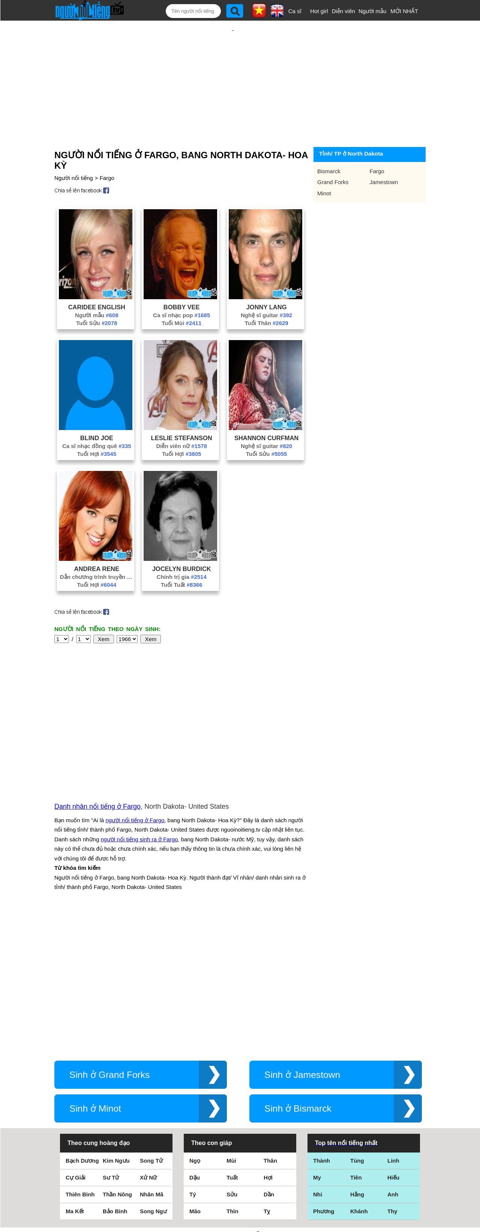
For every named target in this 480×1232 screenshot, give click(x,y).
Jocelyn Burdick (181, 544)
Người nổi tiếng (73, 153)
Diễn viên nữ (181, 421)
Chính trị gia (182, 552)
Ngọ (194, 1024)
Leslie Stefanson (181, 413)
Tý (192, 1057)
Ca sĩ (295, 11)
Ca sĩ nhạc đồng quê (96, 421)
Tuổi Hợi (96, 429)
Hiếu (393, 1040)
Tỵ (267, 1074)
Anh (392, 1057)
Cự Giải (76, 1040)
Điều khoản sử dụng (239, 1151)
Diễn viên (343, 11)
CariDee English (96, 282)
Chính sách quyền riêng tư (240, 1190)
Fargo (107, 153)
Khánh (359, 1074)
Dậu (194, 1040)
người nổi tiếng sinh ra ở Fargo (139, 758)
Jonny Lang (266, 282)
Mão (195, 1074)
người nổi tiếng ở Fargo (135, 739)
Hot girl (319, 11)
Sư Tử (111, 1040)
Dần (269, 1057)
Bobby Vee (182, 282)
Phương (323, 1074)
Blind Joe (96, 413)
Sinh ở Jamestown (302, 938)
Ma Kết (75, 1074)
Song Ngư (153, 1074)
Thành (321, 1024)
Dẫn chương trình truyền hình (97, 552)
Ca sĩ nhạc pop (181, 291)
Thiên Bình (80, 1057)
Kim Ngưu (116, 1024)
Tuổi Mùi (181, 298)
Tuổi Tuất (181, 560)
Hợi (268, 1040)
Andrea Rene (96, 544)
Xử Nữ (148, 1040)
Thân (270, 1024)
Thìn (232, 1074)
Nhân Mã (152, 1057)
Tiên (356, 1040)
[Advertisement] (233, 70)
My (317, 1040)
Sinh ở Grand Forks (109, 938)
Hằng (357, 1057)
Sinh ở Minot (95, 972)
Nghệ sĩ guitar (266, 291)
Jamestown (384, 157)
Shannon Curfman (266, 413)
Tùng (357, 1024)
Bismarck (328, 147)
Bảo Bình (115, 1074)
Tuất (232, 1040)
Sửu (231, 1057)
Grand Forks (332, 157)
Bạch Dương (82, 1024)
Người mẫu (372, 11)
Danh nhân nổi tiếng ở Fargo (97, 726)
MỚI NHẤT (404, 11)
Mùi (231, 1024)
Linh (393, 1024)
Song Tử (151, 1024)
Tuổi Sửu (96, 298)
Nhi (317, 1057)
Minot (324, 169)
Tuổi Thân (266, 298)
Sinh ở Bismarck (298, 972)
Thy (392, 1074)
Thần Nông (117, 1057)
